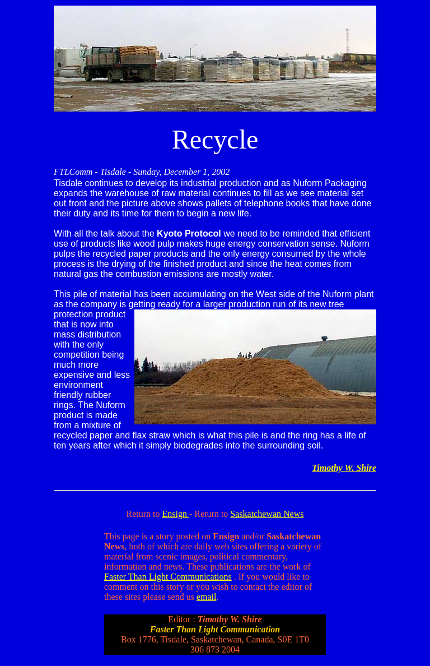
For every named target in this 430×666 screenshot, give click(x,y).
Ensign (175, 514)
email (207, 597)
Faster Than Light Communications (168, 576)
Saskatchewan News (266, 514)
